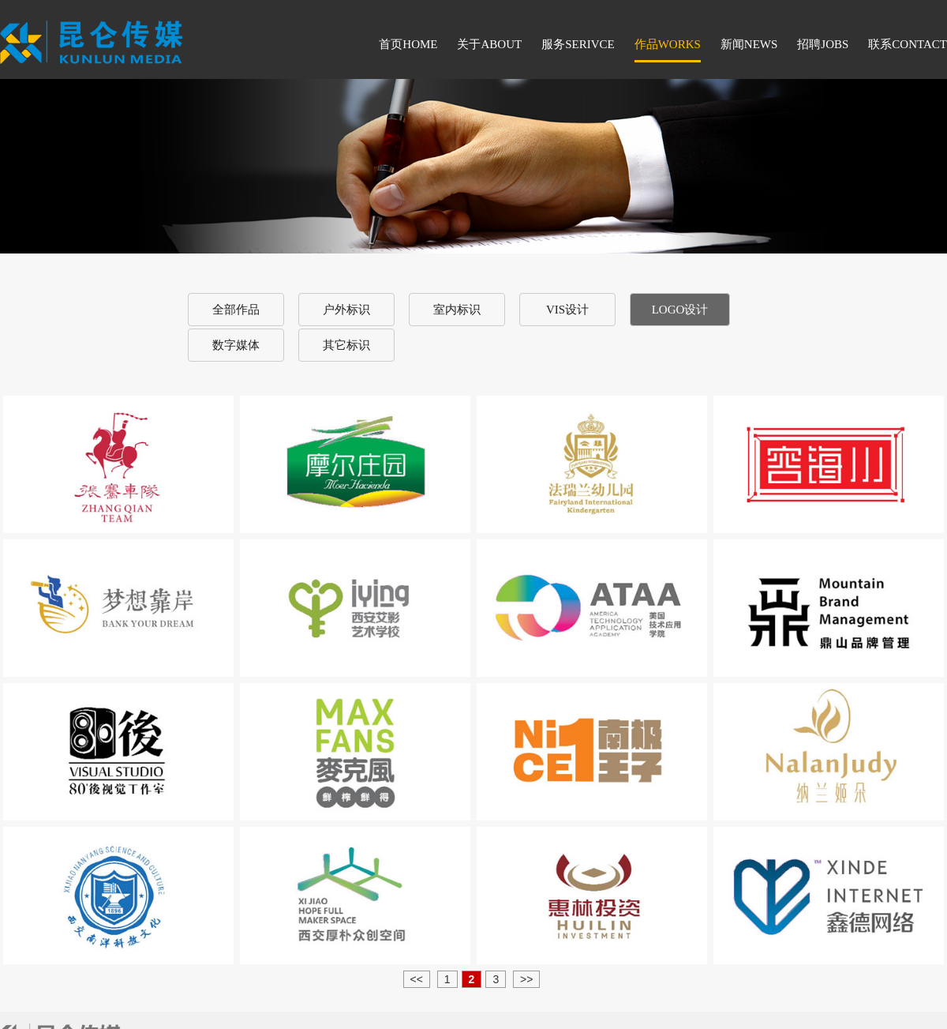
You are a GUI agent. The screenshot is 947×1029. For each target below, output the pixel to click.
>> (526, 979)
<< (416, 979)
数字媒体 (236, 345)
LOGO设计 (680, 309)
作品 (667, 44)
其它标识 (346, 345)
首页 (408, 44)
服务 (578, 44)
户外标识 (346, 309)
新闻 (749, 44)
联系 (907, 44)
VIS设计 (567, 309)
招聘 (822, 44)
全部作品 (236, 309)
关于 (489, 44)
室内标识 (457, 309)
